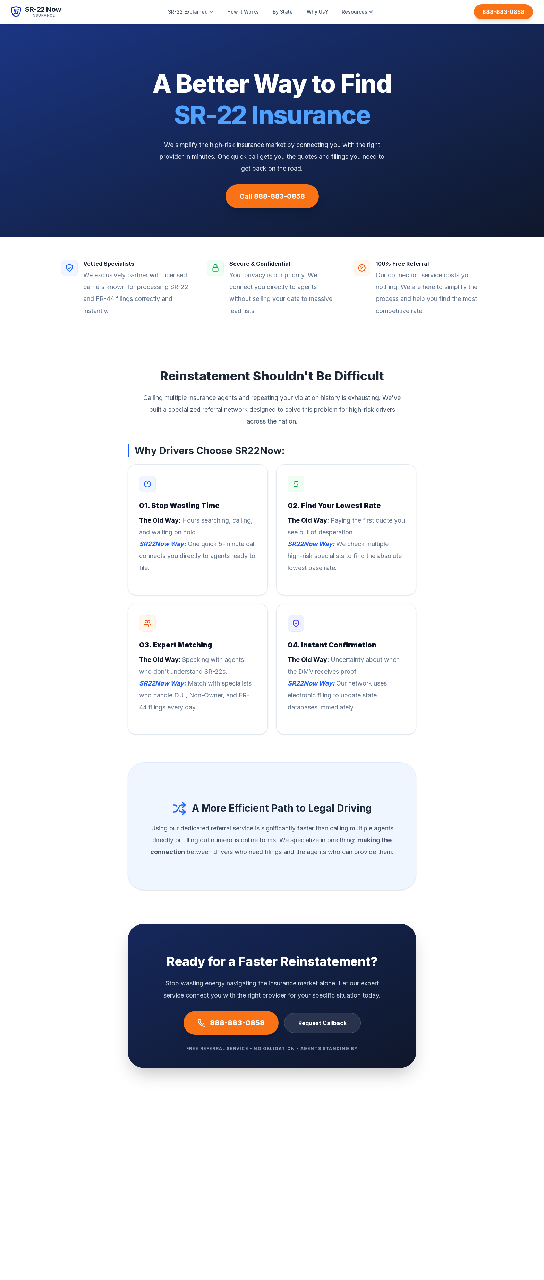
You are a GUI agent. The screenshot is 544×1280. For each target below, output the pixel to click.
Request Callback (322, 1022)
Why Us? (317, 12)
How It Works (243, 12)
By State (283, 12)
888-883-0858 (231, 1023)
